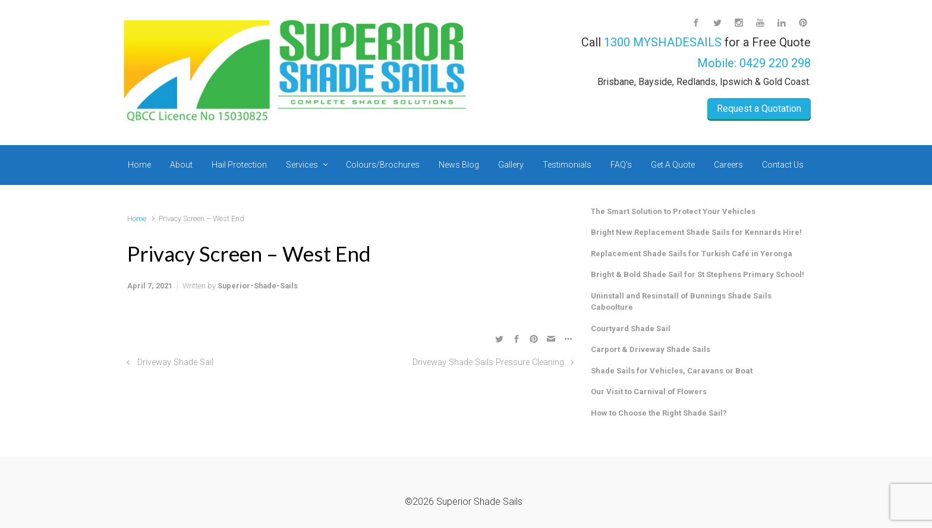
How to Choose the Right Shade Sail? (659, 412)
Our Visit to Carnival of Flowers (649, 391)
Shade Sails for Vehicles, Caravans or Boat (671, 370)
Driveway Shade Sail (175, 362)
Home (136, 218)
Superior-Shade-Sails (258, 285)
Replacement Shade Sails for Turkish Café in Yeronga (691, 253)
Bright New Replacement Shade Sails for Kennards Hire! (696, 232)
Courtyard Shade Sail (630, 328)
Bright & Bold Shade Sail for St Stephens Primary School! (697, 274)
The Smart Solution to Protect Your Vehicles (673, 211)
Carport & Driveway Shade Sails (650, 349)
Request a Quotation (759, 108)
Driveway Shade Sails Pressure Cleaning (488, 362)
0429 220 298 (775, 63)
